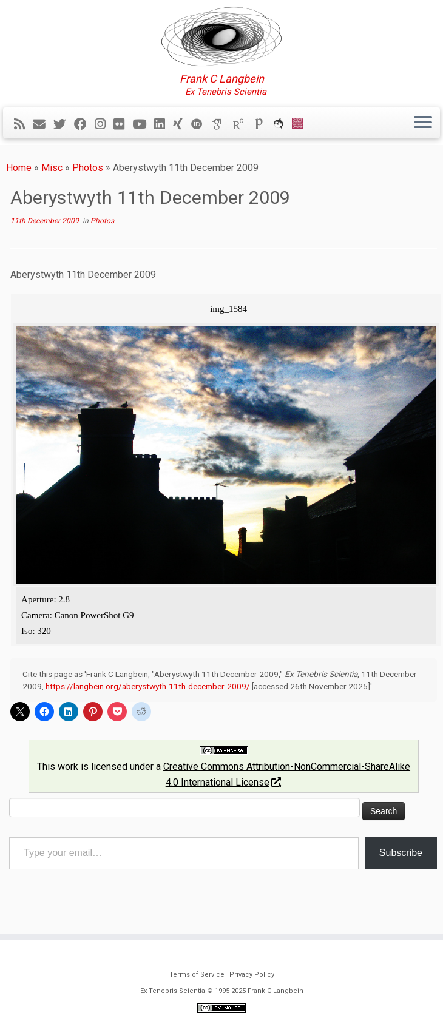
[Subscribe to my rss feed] (23, 124)
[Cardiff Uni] (301, 124)
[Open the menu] (423, 123)
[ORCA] (282, 124)
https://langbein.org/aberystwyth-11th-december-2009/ (148, 686)
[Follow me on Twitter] (63, 124)
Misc (52, 168)
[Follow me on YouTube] (143, 124)
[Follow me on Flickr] (122, 124)
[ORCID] (201, 124)
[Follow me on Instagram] (104, 124)
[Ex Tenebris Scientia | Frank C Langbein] (221, 36)
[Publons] (262, 124)
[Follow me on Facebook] (84, 124)
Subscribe (400, 852)
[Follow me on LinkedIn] (163, 124)
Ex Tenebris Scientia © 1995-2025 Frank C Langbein (221, 991)
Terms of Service (197, 975)
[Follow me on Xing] (182, 124)
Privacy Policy (251, 975)
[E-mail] (43, 124)
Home (19, 168)
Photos (87, 168)
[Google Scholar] (221, 124)
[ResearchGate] (242, 124)
